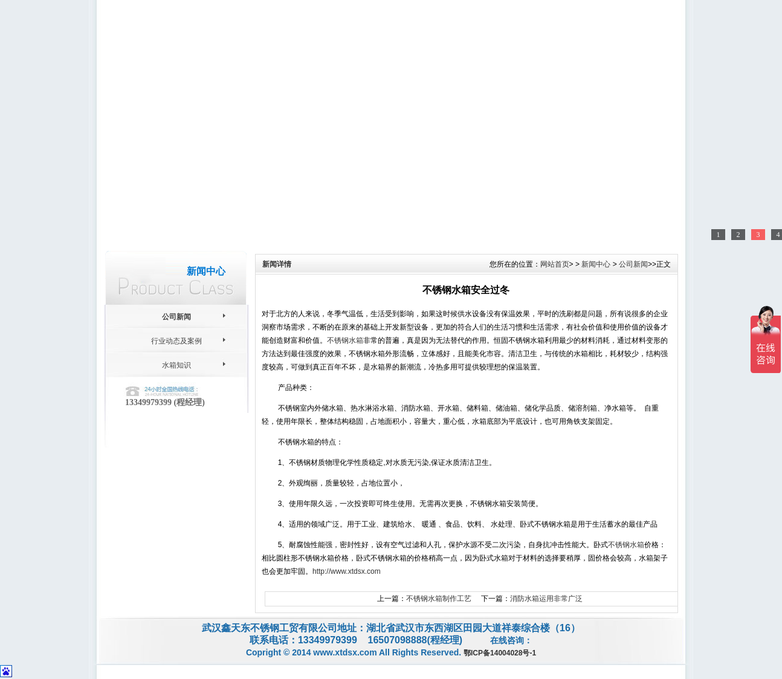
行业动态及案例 (176, 341)
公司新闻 (176, 317)
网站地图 (570, 9)
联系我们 (640, 9)
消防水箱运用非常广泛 (546, 598)
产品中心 (282, 61)
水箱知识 (176, 365)
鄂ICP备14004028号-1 (500, 653)
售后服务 (425, 61)
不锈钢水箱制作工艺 (438, 598)
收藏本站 (605, 9)
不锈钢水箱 (345, 340)
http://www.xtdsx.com (346, 571)
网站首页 (140, 61)
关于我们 (211, 61)
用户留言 (496, 61)
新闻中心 (353, 61)
